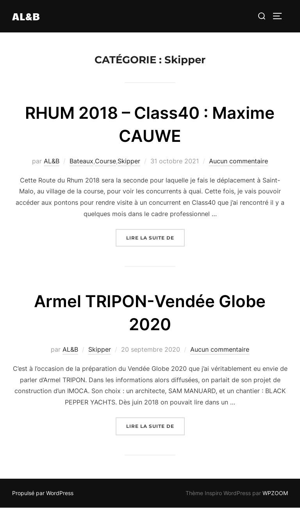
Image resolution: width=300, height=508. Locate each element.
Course (105, 161)
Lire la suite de (155, 237)
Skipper (129, 161)
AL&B (26, 16)
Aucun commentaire (238, 161)
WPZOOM (275, 493)
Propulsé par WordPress (42, 493)
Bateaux (81, 161)
